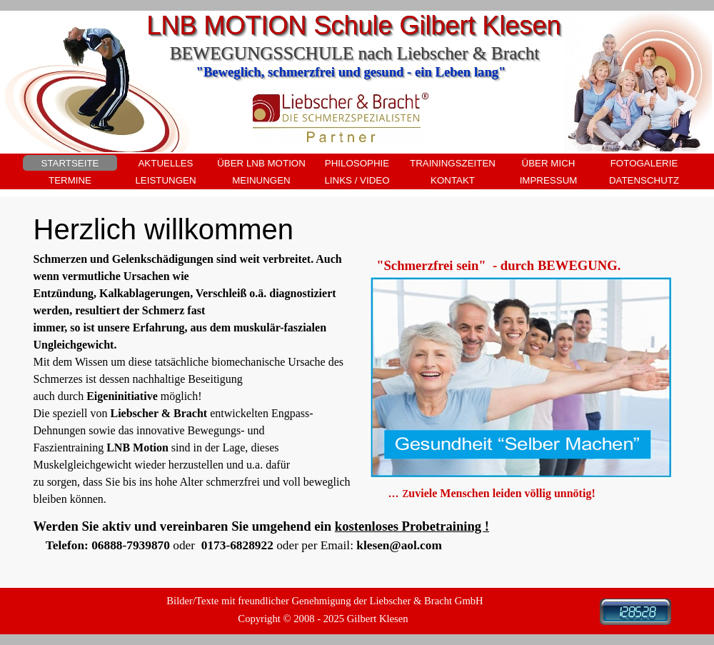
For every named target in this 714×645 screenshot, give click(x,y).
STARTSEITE (70, 163)
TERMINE (70, 180)
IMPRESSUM (549, 180)
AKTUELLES (165, 163)
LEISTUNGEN (165, 180)
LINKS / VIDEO (356, 180)
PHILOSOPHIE (357, 163)
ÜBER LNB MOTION (261, 163)
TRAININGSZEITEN (453, 163)
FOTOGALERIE (644, 163)
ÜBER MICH (548, 163)
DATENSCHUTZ (644, 180)
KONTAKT (453, 180)
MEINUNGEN (261, 180)
